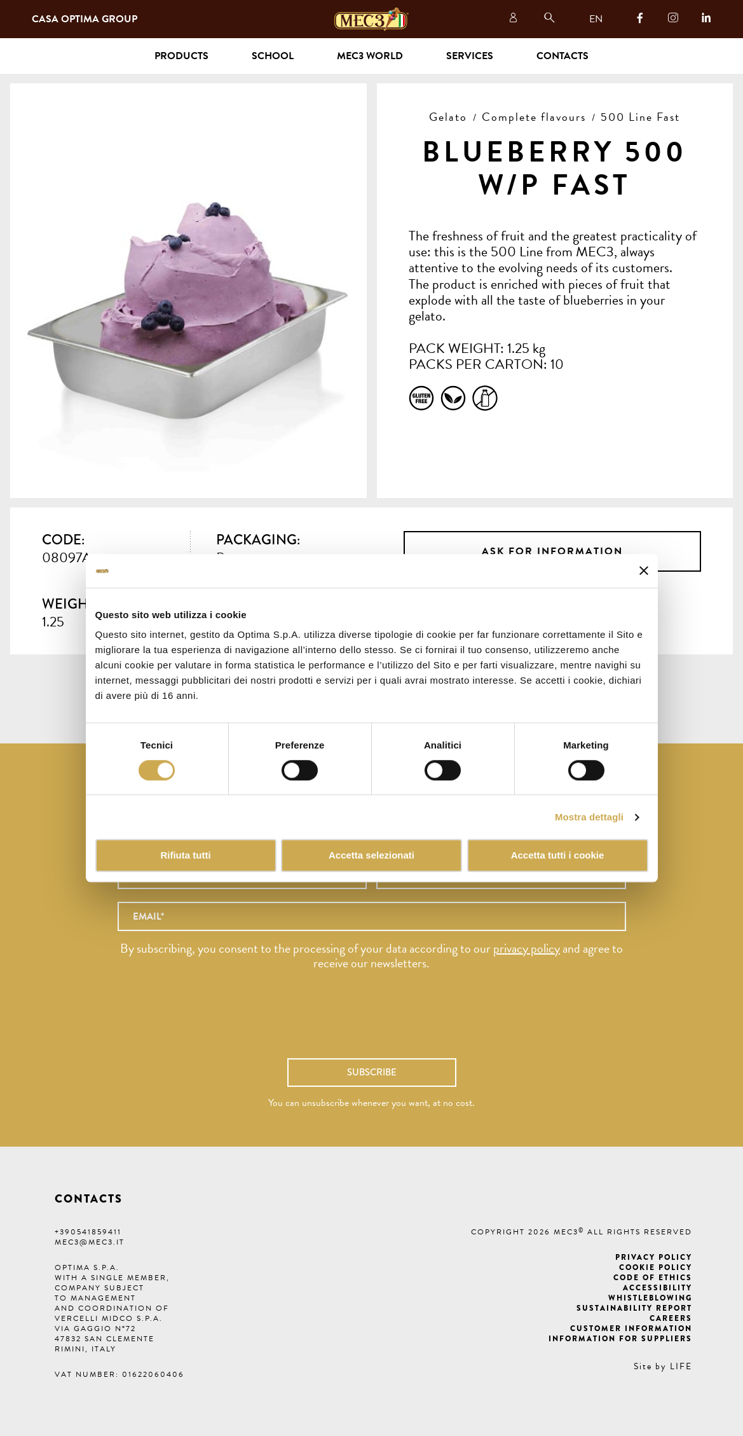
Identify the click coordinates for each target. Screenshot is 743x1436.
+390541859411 (88, 1232)
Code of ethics (652, 1277)
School (273, 56)
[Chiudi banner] (643, 571)
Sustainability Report (634, 1308)
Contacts (562, 56)
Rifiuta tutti (185, 855)
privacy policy (526, 948)
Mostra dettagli (589, 816)
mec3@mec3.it (90, 1242)
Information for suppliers (620, 1338)
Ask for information (552, 551)
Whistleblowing (650, 1298)
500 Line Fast (640, 116)
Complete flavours (534, 116)
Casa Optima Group (84, 19)
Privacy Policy (653, 1257)
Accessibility (657, 1288)
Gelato (448, 116)
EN (596, 19)
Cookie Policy (655, 1267)
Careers (671, 1318)
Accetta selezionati (371, 855)
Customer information (631, 1328)
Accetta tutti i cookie (557, 855)
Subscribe (372, 1072)
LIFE (681, 1366)
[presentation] (371, 1021)
